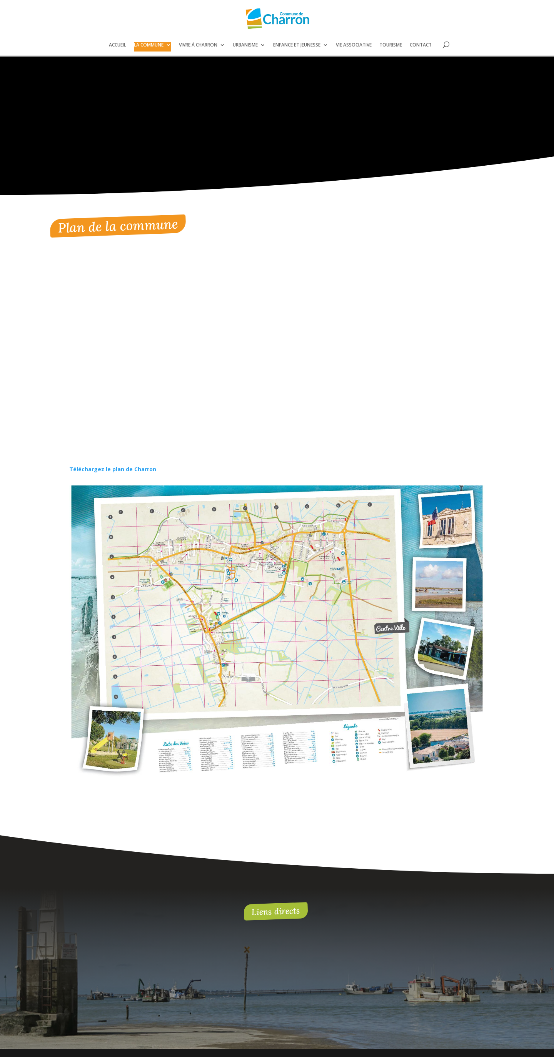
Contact (421, 45)
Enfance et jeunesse (296, 45)
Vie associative (354, 45)
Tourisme (390, 45)
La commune (149, 45)
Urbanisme (245, 45)
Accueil (117, 45)
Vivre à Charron (198, 45)
